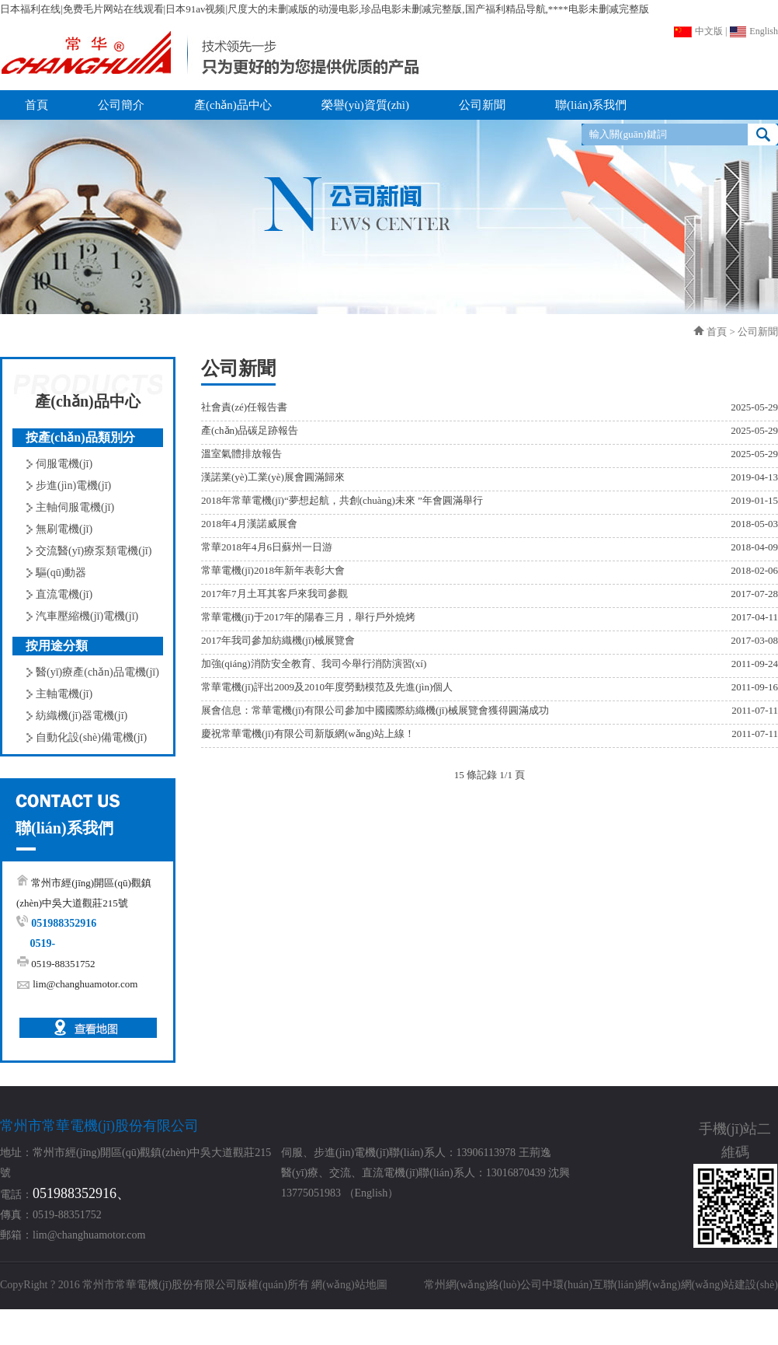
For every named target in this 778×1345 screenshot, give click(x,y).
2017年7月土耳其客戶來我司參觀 (274, 593)
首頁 (717, 331)
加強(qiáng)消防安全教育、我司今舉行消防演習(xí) (313, 663)
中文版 (698, 31)
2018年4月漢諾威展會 (249, 523)
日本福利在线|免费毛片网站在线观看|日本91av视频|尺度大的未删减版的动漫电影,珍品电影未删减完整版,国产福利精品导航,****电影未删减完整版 (324, 9)
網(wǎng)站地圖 (349, 1285)
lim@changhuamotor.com (85, 984)
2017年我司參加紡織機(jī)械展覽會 (278, 640)
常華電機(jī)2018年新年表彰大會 (273, 570)
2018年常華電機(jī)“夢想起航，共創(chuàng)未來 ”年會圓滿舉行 (342, 500)
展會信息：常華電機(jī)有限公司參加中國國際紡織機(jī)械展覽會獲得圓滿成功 (375, 710)
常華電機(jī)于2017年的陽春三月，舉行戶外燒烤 (308, 617)
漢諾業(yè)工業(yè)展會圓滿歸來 (273, 477)
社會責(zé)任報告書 (244, 407)
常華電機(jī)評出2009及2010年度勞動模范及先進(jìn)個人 (327, 687)
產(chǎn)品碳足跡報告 (249, 430)
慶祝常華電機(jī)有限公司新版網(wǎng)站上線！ (308, 733)
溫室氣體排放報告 (241, 453)
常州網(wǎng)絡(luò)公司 (483, 1285)
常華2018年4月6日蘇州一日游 (266, 547)
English (753, 31)
